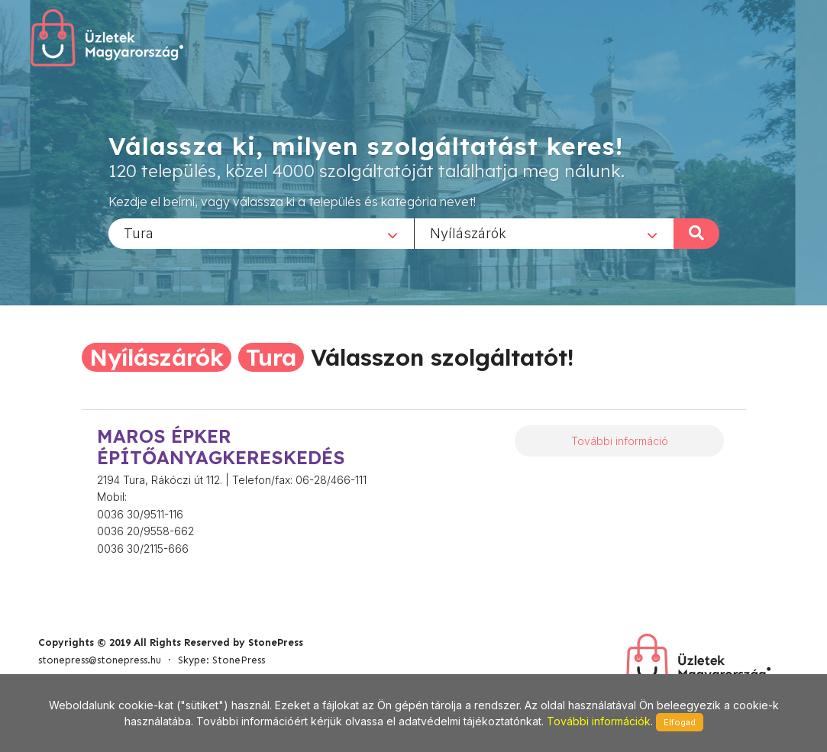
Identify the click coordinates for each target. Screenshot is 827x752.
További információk (599, 721)
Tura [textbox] (138, 232)
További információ (619, 440)
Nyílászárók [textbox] (468, 232)
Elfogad (680, 722)
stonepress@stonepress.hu (99, 660)
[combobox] (261, 233)
